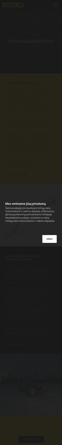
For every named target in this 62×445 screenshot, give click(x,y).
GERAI (49, 239)
